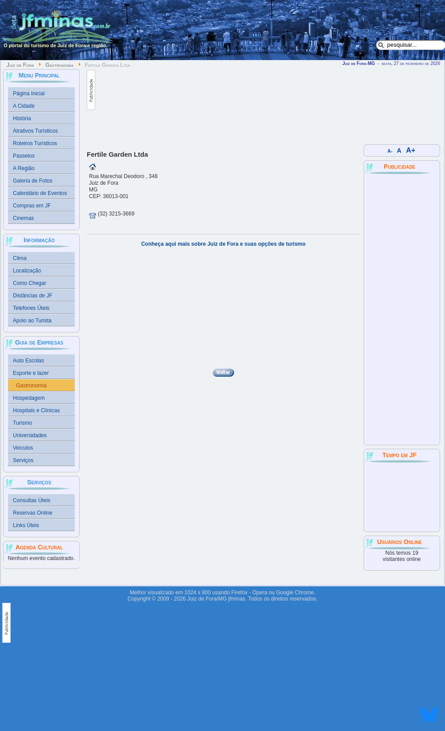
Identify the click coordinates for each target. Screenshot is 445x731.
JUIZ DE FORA (402, 496)
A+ (411, 150)
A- (390, 151)
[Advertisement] (138, 103)
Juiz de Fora (20, 65)
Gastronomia (59, 65)
